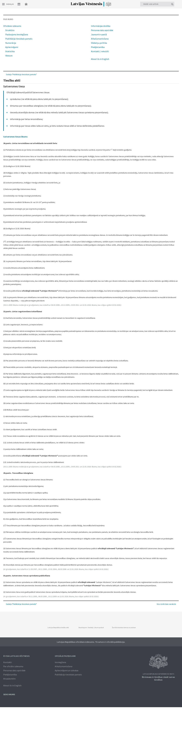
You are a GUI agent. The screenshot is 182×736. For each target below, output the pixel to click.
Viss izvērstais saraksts (166, 604)
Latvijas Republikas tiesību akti (58, 627)
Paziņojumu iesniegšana (16, 34)
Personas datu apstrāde (102, 30)
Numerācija (10, 43)
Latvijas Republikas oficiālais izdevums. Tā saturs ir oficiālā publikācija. (91, 642)
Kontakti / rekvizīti (100, 51)
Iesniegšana (60, 662)
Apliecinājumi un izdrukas (66, 670)
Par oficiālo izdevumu (13, 666)
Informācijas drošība (100, 26)
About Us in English (100, 59)
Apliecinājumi (11, 47)
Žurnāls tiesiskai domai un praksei (124, 627)
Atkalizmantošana (99, 39)
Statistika (10, 51)
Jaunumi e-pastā (99, 34)
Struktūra (9, 30)
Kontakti (7, 662)
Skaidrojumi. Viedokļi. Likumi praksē (91, 627)
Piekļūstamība (98, 47)
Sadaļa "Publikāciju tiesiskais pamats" (21, 604)
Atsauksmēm (9, 678)
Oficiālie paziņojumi (65, 656)
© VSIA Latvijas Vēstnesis (16, 656)
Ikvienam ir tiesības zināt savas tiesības (158, 678)
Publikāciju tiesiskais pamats (18, 39)
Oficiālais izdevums (12, 26)
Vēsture (8, 56)
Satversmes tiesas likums (15, 136)
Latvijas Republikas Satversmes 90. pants (158, 674)
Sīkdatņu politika (99, 43)
